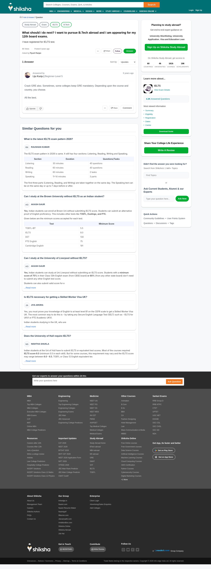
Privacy (58, 566)
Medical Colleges (96, 435)
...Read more (30, 290)
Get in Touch (64, 549)
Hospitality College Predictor (38, 470)
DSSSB (156, 424)
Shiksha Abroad (64, 535)
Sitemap (66, 566)
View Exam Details (162, 90)
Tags (172, 223)
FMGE (92, 424)
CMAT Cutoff (63, 481)
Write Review (99, 554)
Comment (127, 108)
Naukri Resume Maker (67, 513)
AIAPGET (93, 427)
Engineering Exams (66, 416)
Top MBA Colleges (34, 409)
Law (122, 431)
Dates (147, 121)
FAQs (29, 520)
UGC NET (156, 420)
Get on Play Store (164, 455)
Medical (79, 11)
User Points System (176, 218)
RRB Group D (158, 405)
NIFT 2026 (62, 466)
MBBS (123, 438)
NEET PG (93, 409)
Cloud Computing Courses (131, 466)
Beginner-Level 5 (54, 76)
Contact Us (31, 524)
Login (191, 10)
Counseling (130, 11)
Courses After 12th (34, 451)
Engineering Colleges (66, 413)
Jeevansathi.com (65, 524)
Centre (148, 125)
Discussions (161, 223)
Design (90, 11)
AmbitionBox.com (65, 527)
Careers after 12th (34, 448)
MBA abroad (94, 455)
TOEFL (92, 477)
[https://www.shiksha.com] (21, 17)
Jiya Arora (38, 308)
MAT (29, 427)
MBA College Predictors (36, 435)
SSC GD (156, 435)
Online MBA (31, 431)
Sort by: (113, 62)
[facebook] (133, 554)
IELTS (55, 25)
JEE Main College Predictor (69, 477)
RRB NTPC (157, 409)
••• (92, 51)
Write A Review (166, 150)
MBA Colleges (32, 413)
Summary (149, 110)
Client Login (94, 505)
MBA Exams (32, 420)
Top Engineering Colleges (68, 409)
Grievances (31, 566)
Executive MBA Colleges (36, 416)
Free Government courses (131, 451)
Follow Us (126, 548)
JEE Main (62, 420)
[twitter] (137, 554)
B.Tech (66, 25)
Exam (44, 25)
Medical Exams (96, 438)
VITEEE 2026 (63, 470)
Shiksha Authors (33, 516)
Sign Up (198, 10)
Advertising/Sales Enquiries (100, 509)
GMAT (92, 466)
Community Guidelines (154, 218)
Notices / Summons (45, 566)
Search (151, 5)
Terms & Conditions (79, 566)
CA (122, 420)
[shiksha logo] (39, 552)
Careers (30, 513)
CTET (155, 413)
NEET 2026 (63, 451)
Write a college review (35, 459)
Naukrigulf (62, 516)
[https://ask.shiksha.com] (29, 17)
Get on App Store (164, 461)
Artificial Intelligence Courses (132, 459)
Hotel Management (128, 427)
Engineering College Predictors (70, 427)
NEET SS (93, 413)
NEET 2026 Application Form (69, 462)
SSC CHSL (157, 431)
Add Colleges (95, 513)
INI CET (93, 420)
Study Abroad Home (98, 448)
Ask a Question (33, 455)
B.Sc (123, 413)
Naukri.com (62, 509)
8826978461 (67, 554)
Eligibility (149, 114)
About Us (30, 505)
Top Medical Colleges (98, 431)
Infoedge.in (62, 505)
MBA (52, 11)
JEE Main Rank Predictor (68, 473)
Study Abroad (113, 11)
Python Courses (127, 473)
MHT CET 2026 (64, 459)
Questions (148, 223)
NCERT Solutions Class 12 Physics (41, 481)
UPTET (155, 416)
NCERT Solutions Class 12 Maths (40, 477)
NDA (154, 438)
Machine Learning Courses (131, 462)
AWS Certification (128, 470)
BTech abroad (95, 451)
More (99, 11)
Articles (30, 462)
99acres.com (63, 520)
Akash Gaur (38, 206)
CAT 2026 (62, 448)
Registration (150, 118)
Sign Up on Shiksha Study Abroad (166, 47)
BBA (123, 416)
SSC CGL (156, 427)
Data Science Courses (130, 455)
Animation (125, 405)
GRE (92, 462)
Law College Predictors (36, 466)
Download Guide (166, 131)
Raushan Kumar (41, 147)
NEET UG (94, 405)
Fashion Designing (128, 424)
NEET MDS (94, 416)
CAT (28, 424)
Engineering (64, 11)
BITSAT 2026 (63, 455)
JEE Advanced (64, 424)
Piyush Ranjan (35, 53)
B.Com (124, 409)
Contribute (95, 549)
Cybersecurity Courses (130, 477)
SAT (91, 470)
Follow (116, 51)
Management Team (34, 509)
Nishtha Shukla (41, 348)
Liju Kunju (38, 76)
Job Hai (61, 538)
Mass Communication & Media (133, 435)
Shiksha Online (147, 11)
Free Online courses (129, 448)
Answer (129, 51)
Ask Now (182, 199)
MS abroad (94, 459)
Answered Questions (158, 99)
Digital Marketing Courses (131, 481)
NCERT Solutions (34, 473)
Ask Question (174, 386)
